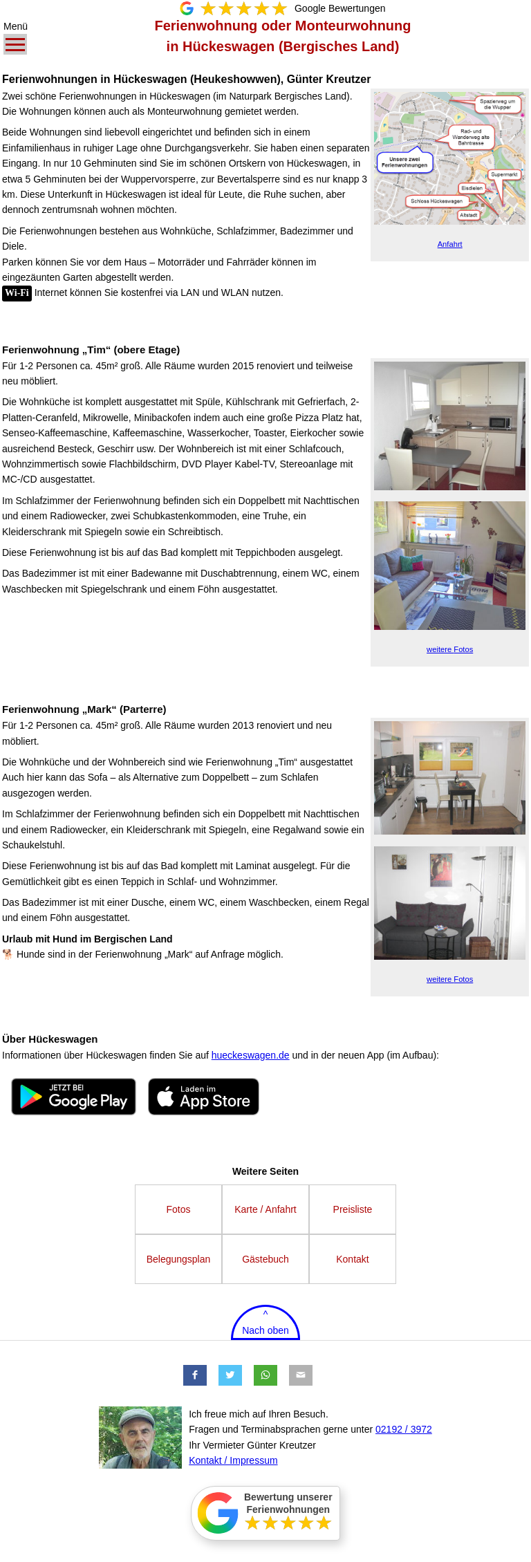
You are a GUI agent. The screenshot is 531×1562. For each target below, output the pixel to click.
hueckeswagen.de (251, 1055)
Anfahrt (450, 244)
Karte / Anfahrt (265, 1209)
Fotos (450, 649)
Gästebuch (265, 1259)
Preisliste (353, 1209)
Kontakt (352, 1259)
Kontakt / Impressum (233, 1460)
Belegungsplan (179, 1259)
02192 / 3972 (403, 1429)
